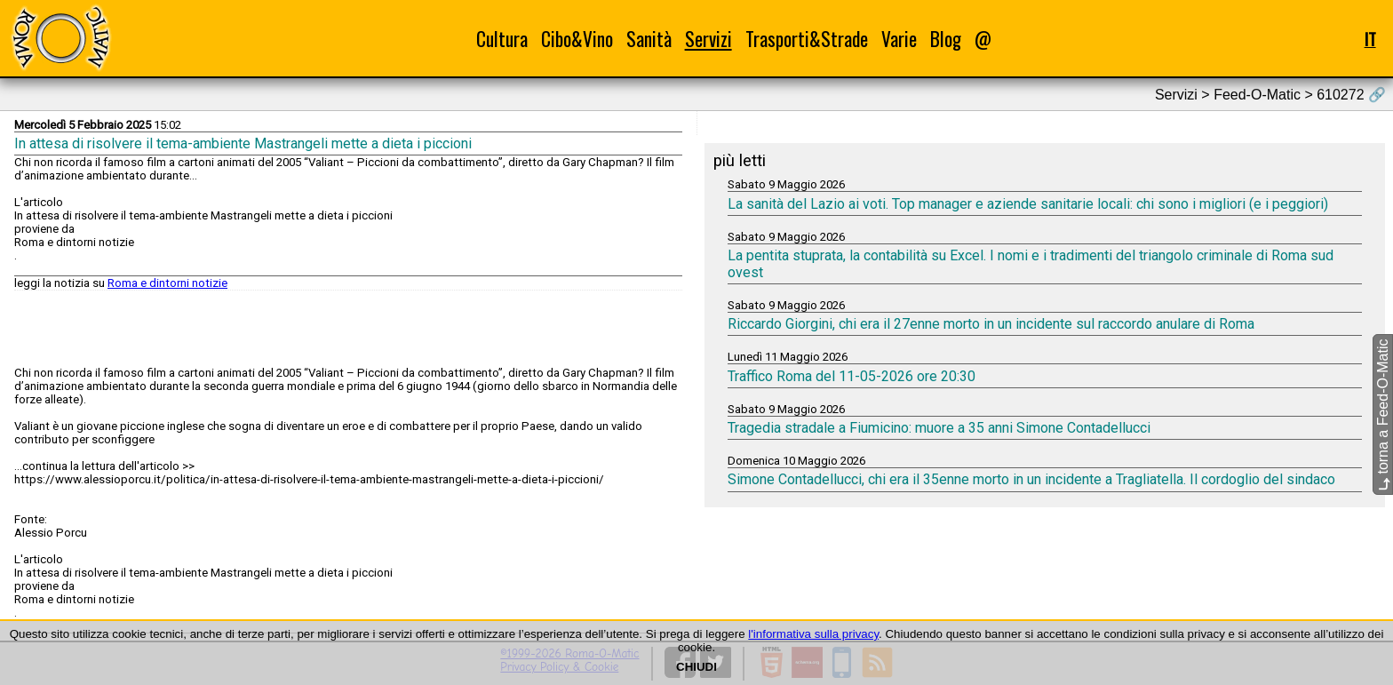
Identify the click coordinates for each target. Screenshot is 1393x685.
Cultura (502, 38)
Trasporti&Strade (806, 38)
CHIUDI (696, 666)
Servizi (708, 38)
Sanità (649, 38)
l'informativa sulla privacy (813, 634)
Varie (899, 38)
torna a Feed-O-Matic (1382, 414)
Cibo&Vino (577, 38)
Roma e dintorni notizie (167, 283)
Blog (945, 38)
